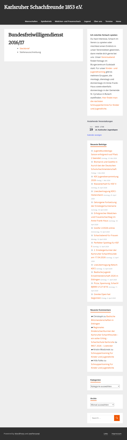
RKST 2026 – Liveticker (102, 345)
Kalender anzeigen (94, 135)
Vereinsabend (108, 57)
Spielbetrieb (46, 21)
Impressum (116, 433)
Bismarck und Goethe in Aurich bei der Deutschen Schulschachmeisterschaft (104, 165)
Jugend (87, 21)
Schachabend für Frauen (106, 235)
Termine (108, 21)
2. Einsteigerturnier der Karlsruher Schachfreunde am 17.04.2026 (104, 254)
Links (106, 433)
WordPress (20, 433)
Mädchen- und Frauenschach (68, 21)
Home (118, 21)
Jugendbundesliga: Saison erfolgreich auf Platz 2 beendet (104, 154)
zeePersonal (34, 433)
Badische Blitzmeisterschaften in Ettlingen (103, 320)
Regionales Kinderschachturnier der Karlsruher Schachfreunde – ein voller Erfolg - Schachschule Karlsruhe (104, 334)
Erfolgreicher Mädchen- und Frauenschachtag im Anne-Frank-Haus (104, 217)
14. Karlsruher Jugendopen (106, 130)
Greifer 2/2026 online (104, 227)
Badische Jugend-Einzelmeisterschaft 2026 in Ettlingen (104, 276)
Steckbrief (25, 48)
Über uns (98, 21)
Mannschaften (31, 21)
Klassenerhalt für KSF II (105, 183)
